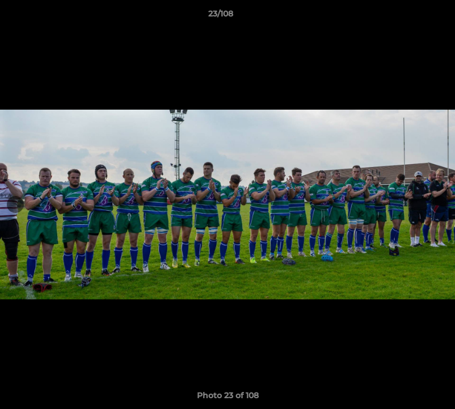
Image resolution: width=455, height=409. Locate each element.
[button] (407, 16)
